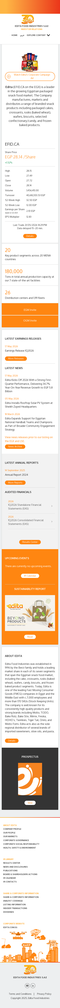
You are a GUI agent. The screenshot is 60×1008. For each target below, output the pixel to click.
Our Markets (10, 836)
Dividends (8, 912)
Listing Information (14, 904)
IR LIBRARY (8, 859)
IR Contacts (10, 882)
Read (30, 636)
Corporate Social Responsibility (21, 844)
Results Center (30, 542)
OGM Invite (30, 320)
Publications (10, 870)
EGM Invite (30, 309)
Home (14, 35)
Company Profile (12, 829)
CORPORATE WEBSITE (13, 923)
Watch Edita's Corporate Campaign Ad (32, 76)
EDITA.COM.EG (10, 927)
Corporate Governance (16, 840)
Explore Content (36, 35)
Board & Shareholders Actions (20, 874)
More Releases (16, 358)
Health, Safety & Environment (19, 848)
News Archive (15, 446)
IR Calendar (30, 575)
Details (30, 236)
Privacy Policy (44, 993)
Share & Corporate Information (21, 897)
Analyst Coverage (13, 901)
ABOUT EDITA (10, 825)
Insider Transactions (15, 908)
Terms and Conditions (20, 993)
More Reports (15, 482)
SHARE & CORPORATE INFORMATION (21, 893)
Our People (9, 832)
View (30, 802)
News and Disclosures (15, 867)
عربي (22, 35)
